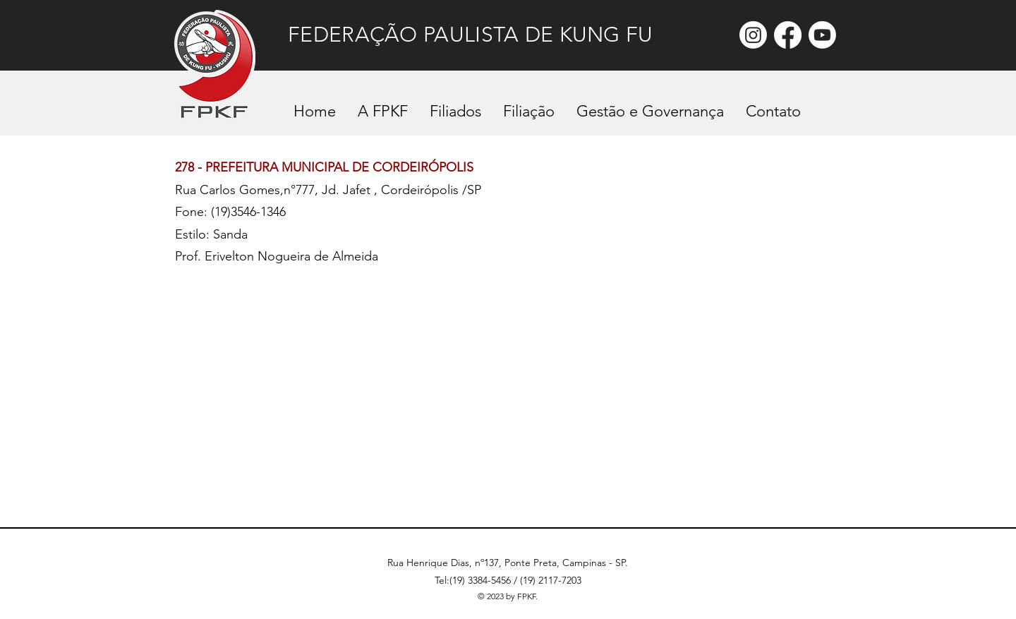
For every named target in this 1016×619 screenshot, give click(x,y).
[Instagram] (753, 35)
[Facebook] (788, 35)
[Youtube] (822, 35)
